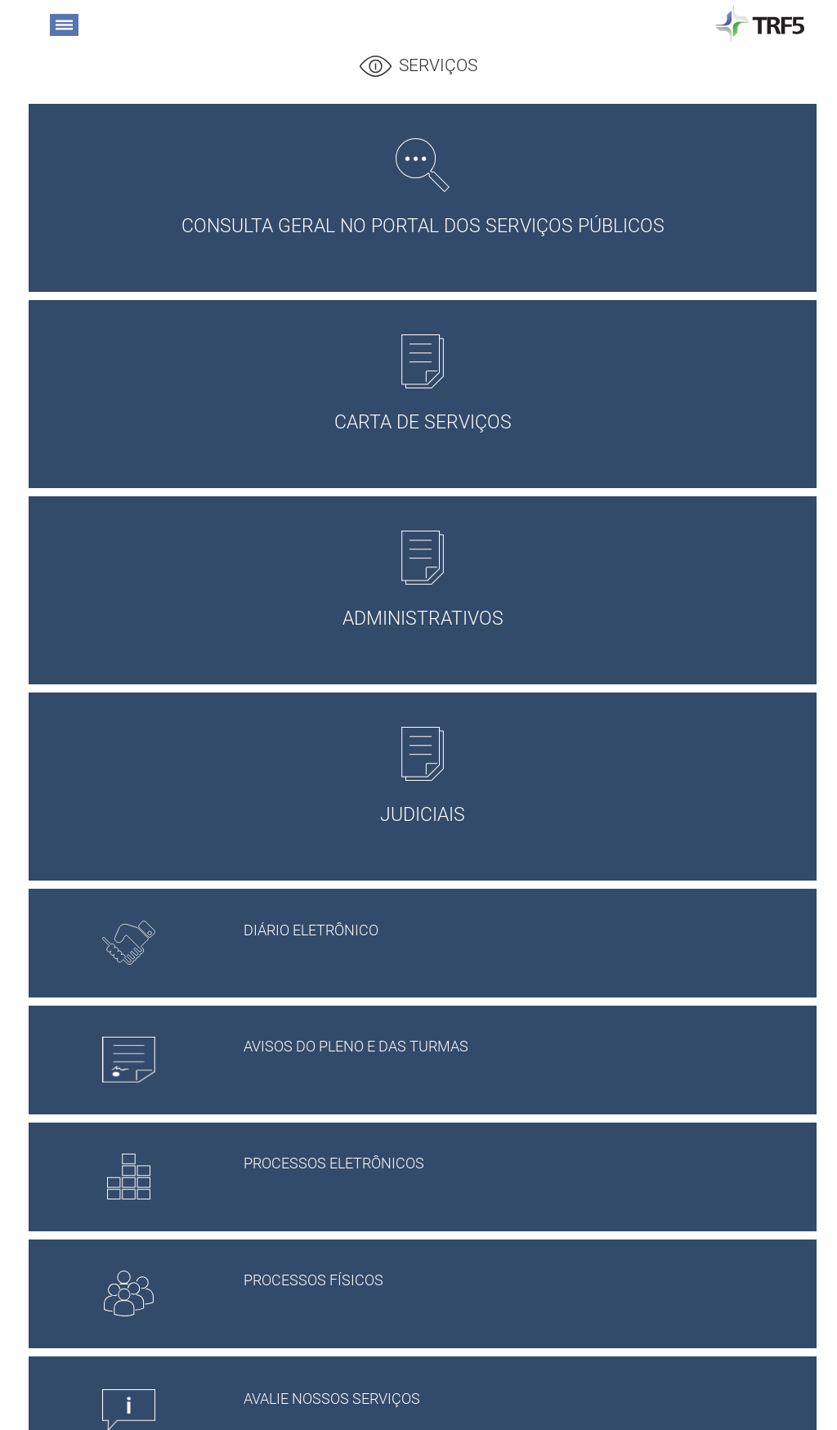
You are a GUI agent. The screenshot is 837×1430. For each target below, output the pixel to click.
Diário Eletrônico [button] (515, 932)
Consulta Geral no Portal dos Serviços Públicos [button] (422, 187)
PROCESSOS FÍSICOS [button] (515, 1282)
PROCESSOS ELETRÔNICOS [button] (515, 1165)
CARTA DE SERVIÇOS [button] (422, 383)
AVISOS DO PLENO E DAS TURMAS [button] (515, 1049)
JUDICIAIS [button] (422, 776)
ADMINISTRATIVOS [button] (422, 580)
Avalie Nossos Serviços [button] (515, 1401)
